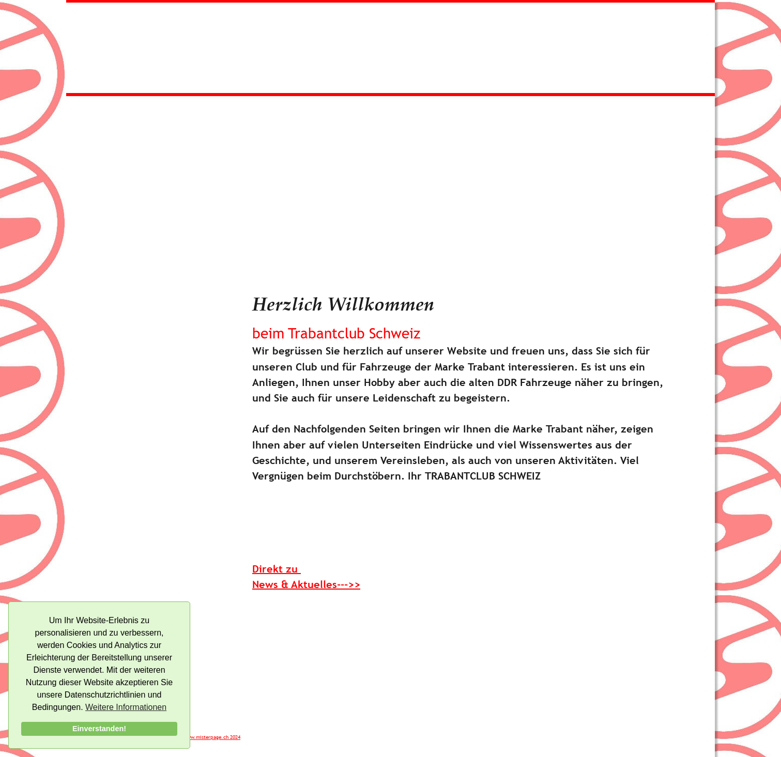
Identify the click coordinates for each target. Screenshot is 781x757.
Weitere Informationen (125, 707)
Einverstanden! (99, 728)
